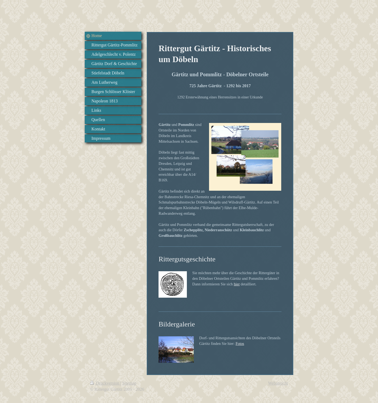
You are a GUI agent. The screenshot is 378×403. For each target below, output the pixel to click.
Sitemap (129, 383)
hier (237, 284)
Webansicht (278, 383)
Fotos (240, 343)
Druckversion (105, 383)
